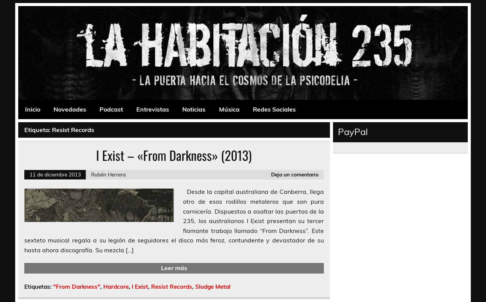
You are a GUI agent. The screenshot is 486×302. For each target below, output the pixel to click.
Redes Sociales (274, 109)
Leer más (174, 268)
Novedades (70, 109)
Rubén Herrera (108, 174)
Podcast (111, 109)
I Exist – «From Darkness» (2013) (174, 155)
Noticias (193, 109)
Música (229, 109)
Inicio (32, 109)
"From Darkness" (76, 286)
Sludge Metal (212, 286)
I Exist (140, 286)
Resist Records (171, 286)
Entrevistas (152, 109)
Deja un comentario (295, 174)
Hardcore (116, 286)
